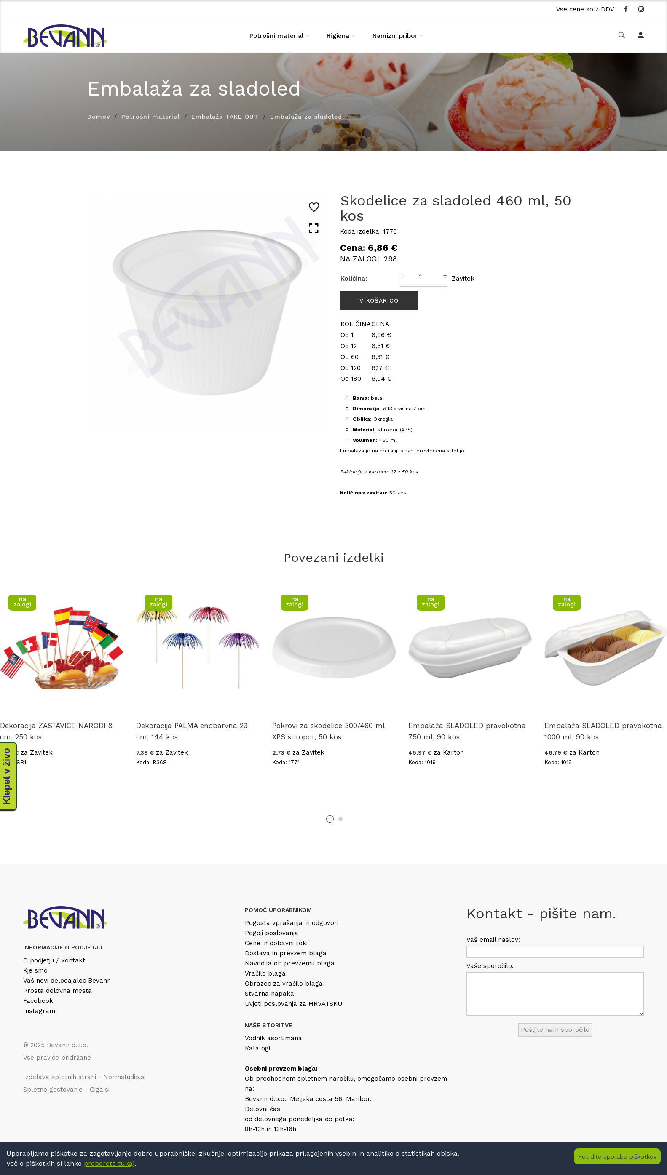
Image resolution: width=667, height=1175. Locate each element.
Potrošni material (276, 36)
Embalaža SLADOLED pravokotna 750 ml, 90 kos (467, 731)
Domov (98, 116)
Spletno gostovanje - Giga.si (66, 1089)
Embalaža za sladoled (306, 116)
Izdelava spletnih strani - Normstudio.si (84, 1077)
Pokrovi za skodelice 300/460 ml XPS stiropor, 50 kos (328, 731)
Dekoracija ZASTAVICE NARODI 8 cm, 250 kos (56, 731)
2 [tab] (340, 819)
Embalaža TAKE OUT (225, 116)
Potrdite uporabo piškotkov (617, 1156)
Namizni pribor (394, 36)
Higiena (338, 36)
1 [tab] (330, 819)
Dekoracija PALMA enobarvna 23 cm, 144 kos (192, 731)
